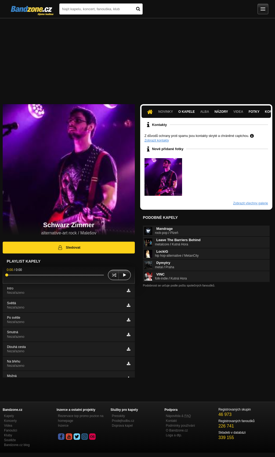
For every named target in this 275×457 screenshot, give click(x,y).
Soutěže (10, 440)
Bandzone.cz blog (17, 445)
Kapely (9, 416)
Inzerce (63, 425)
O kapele (186, 112)
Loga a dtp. (174, 435)
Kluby (8, 435)
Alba (204, 112)
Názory (221, 112)
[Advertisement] (137, 58)
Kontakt (171, 421)
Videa (238, 112)
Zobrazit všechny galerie (250, 203)
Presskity (118, 416)
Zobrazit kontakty (156, 140)
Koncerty (10, 421)
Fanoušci (10, 430)
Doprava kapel (122, 425)
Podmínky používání (180, 425)
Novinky (165, 112)
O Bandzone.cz (177, 430)
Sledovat (69, 248)
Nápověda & (178, 416)
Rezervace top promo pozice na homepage (80, 418)
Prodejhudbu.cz (123, 421)
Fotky (254, 112)
